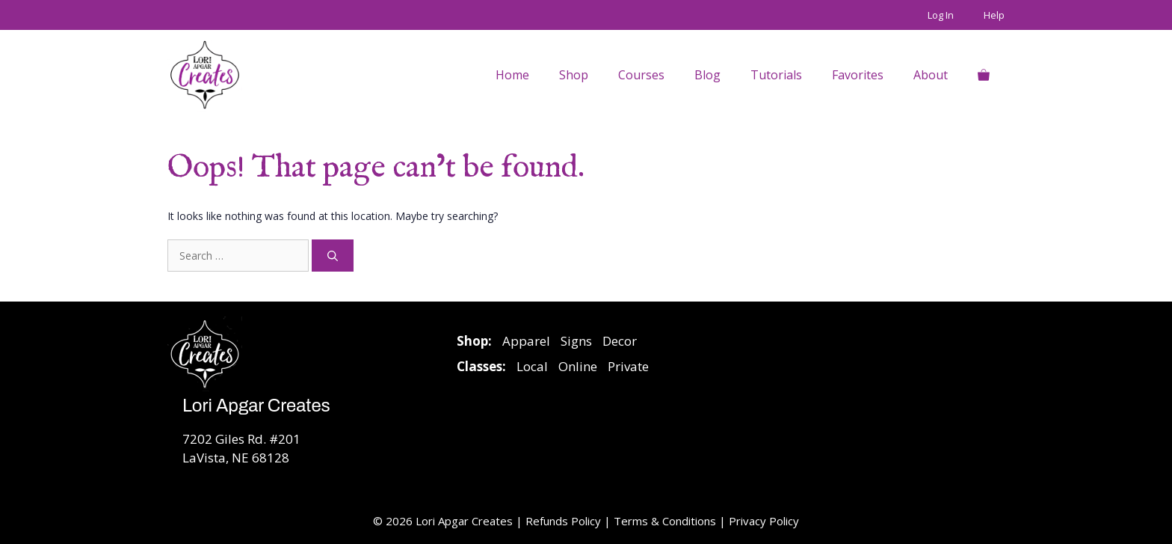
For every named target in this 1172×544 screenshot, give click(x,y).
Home (512, 75)
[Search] (333, 255)
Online (577, 366)
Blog (707, 75)
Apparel (526, 340)
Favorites (857, 75)
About (930, 75)
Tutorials (776, 75)
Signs (576, 340)
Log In (941, 15)
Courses (641, 75)
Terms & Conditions (665, 520)
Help (994, 15)
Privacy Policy (764, 520)
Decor (619, 340)
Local (532, 366)
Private (628, 366)
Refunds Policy (564, 520)
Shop (573, 75)
